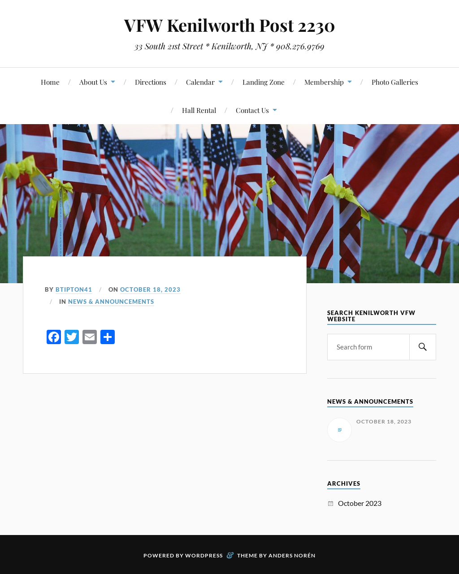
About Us (93, 81)
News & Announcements (111, 301)
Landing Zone (263, 81)
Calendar (200, 81)
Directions (150, 81)
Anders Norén (292, 555)
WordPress (204, 555)
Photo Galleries (395, 81)
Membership (324, 81)
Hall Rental (199, 110)
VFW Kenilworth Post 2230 (229, 24)
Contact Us (252, 110)
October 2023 (359, 503)
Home (50, 81)
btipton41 (74, 289)
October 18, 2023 (150, 289)
